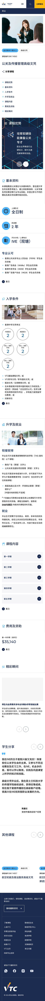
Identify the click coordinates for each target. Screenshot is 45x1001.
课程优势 (7, 82)
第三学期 (8, 578)
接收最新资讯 (14, 908)
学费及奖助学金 (10, 931)
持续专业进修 (9, 953)
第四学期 (8, 588)
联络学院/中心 (30, 927)
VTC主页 (7, 949)
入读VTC (7, 927)
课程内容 (7, 101)
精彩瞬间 (7, 111)
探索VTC (7, 944)
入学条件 (7, 92)
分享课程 (8, 71)
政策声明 (28, 940)
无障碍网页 (29, 944)
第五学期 (8, 599)
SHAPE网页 (7, 505)
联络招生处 (29, 923)
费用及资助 (8, 106)
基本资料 (7, 87)
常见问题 (28, 949)
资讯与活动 (8, 936)
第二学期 (8, 567)
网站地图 (28, 931)
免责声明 (28, 936)
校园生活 (7, 940)
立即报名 (39, 4)
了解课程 (7, 923)
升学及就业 (8, 96)
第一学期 (8, 556)
